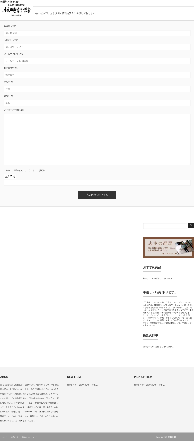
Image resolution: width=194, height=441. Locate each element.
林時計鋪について (29, 437)
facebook (192, 437)
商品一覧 (15, 437)
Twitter (187, 437)
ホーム (4, 437)
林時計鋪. (172, 437)
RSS (182, 437)
